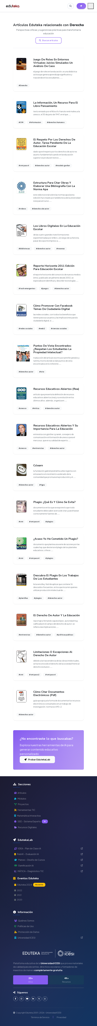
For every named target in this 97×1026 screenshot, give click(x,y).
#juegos (44, 288)
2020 (18, 899)
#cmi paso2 (34, 675)
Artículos (20, 792)
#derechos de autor (40, 209)
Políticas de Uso (24, 926)
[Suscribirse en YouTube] (27, 998)
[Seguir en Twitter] (39, 998)
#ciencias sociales (59, 329)
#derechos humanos (56, 122)
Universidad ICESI (48, 937)
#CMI (21, 122)
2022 (18, 890)
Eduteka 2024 (29, 885)
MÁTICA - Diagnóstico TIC (48, 871)
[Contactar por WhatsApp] (45, 998)
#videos (22, 209)
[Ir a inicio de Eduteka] (12, 6)
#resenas (60, 249)
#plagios (49, 522)
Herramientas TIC (24, 809)
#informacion (35, 122)
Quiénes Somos (24, 920)
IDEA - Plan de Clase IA (48, 848)
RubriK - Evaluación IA (48, 854)
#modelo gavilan (62, 166)
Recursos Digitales (25, 827)
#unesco (22, 408)
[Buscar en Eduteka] (70, 6)
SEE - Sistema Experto (31, 821)
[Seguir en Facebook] (15, 998)
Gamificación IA (48, 865)
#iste (41, 372)
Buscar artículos (48, 40)
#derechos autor (42, 166)
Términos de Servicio (40, 1017)
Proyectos (21, 804)
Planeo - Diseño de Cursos (48, 859)
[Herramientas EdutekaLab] (81, 6)
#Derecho (23, 85)
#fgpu (42, 485)
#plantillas (23, 598)
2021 (18, 895)
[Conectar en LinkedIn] (33, 998)
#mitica (35, 408)
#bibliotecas (24, 249)
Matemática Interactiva (27, 815)
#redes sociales (26, 329)
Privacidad (61, 1017)
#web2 (42, 329)
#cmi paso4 (24, 166)
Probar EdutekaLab (37, 759)
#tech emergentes (27, 288)
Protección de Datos (26, 931)
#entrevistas (38, 448)
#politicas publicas (65, 635)
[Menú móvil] (91, 6)
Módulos (20, 798)
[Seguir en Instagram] (21, 998)
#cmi (21, 522)
